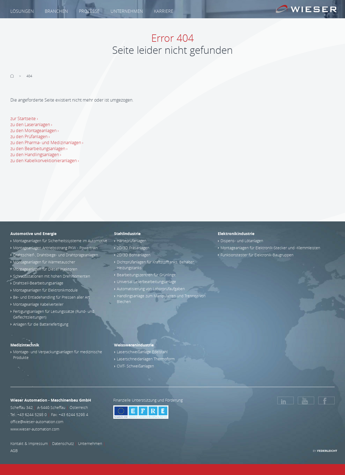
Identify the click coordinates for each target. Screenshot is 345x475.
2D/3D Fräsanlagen (133, 247)
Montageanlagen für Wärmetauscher (44, 262)
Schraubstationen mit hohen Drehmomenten (51, 276)
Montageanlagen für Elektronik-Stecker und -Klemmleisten (270, 247)
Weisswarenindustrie (134, 345)
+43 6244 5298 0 (32, 414)
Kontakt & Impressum (29, 443)
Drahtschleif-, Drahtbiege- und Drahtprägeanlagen (55, 254)
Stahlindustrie (127, 233)
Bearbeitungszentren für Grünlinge (146, 274)
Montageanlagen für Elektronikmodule (45, 290)
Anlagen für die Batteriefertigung (40, 324)
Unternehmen (90, 443)
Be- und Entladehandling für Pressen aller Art (51, 297)
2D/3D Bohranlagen (133, 254)
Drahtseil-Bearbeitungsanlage (38, 283)
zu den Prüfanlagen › (30, 136)
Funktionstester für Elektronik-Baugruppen (257, 254)
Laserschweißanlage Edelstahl (142, 351)
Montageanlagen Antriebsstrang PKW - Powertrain (55, 247)
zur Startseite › (24, 118)
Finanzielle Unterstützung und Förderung (148, 400)
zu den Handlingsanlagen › (35, 155)
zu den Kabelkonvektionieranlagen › (44, 161)
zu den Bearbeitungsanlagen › (38, 149)
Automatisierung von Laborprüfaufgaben (151, 288)
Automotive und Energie (33, 233)
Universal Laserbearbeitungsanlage (146, 281)
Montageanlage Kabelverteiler (38, 304)
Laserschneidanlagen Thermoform (146, 358)
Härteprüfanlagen (131, 240)
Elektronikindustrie (236, 233)
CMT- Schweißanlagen (135, 366)
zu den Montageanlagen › (34, 130)
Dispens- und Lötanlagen (242, 240)
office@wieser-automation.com (36, 421)
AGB (14, 450)
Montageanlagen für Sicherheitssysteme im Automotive (60, 240)
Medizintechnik (24, 345)
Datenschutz (63, 443)
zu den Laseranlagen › (31, 124)
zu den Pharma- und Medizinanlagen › (46, 142)
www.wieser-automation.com (34, 429)
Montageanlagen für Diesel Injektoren (45, 269)
